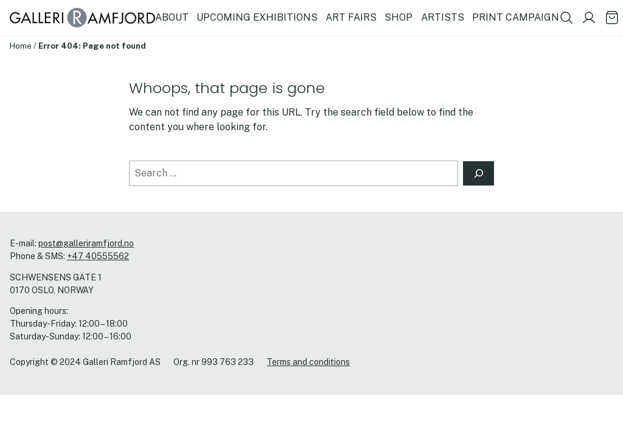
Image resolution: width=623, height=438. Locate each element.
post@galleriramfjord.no (86, 243)
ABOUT (172, 17)
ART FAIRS (351, 17)
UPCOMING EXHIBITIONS (257, 17)
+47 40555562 (98, 256)
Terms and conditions (308, 362)
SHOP (398, 17)
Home (21, 45)
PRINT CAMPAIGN (515, 17)
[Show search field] (566, 17)
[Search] (478, 173)
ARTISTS (442, 17)
